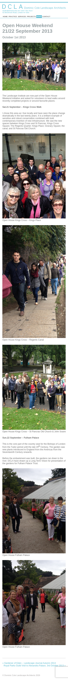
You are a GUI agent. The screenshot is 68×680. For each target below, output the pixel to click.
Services (22, 16)
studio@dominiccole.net (11, 11)
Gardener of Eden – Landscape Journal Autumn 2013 (29, 663)
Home (5, 16)
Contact (46, 16)
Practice (13, 16)
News (39, 16)
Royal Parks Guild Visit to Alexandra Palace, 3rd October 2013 (35, 665)
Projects (31, 16)
